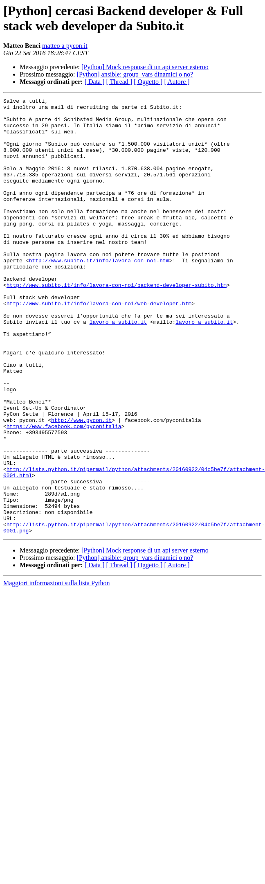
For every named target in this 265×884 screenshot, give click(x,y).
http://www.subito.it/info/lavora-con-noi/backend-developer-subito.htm (117, 323)
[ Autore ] (176, 81)
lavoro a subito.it (118, 367)
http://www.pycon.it (81, 485)
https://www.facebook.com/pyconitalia (64, 492)
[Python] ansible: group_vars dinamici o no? (135, 74)
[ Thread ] (119, 81)
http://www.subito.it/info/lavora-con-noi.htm (99, 293)
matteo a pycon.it (65, 45)
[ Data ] (95, 81)
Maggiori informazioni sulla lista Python (56, 670)
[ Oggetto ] (148, 81)
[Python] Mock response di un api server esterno (145, 66)
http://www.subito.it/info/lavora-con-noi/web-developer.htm (99, 345)
